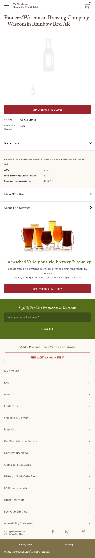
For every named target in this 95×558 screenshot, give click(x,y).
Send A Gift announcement (47, 357)
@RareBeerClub (16, 534)
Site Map (69, 544)
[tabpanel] (47, 169)
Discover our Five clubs (47, 109)
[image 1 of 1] (32, 91)
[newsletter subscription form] (47, 317)
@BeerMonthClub (17, 532)
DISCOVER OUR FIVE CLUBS (47, 289)
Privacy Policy (26, 544)
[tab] (47, 143)
